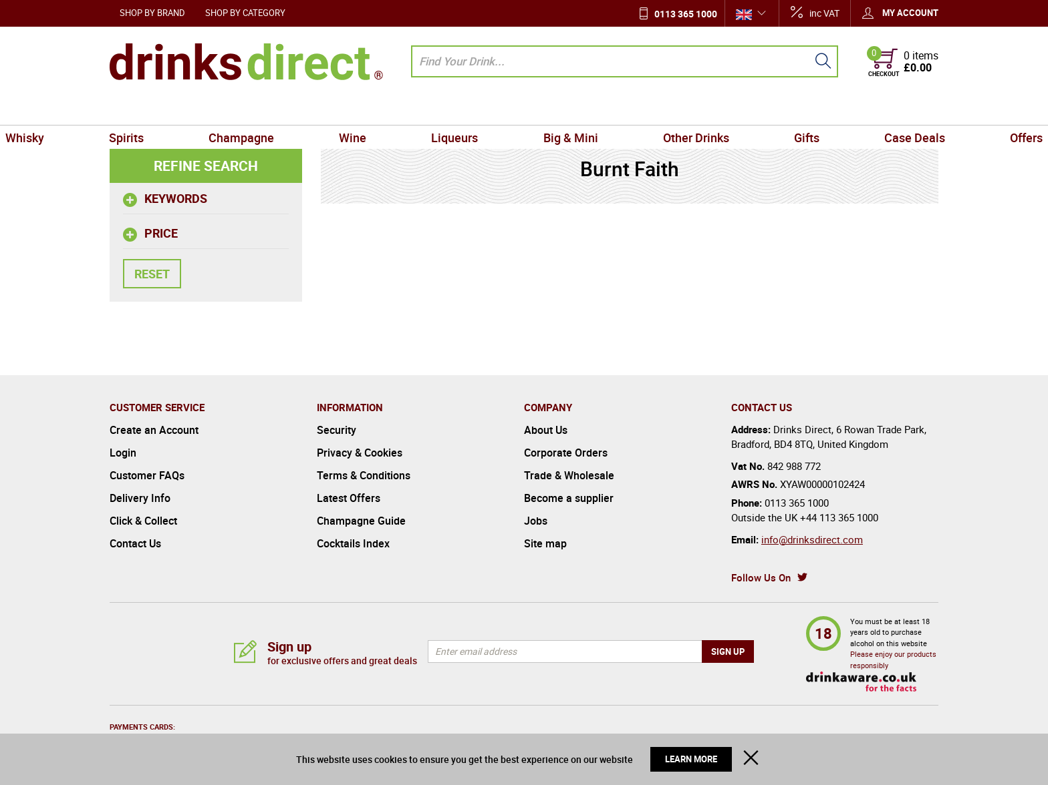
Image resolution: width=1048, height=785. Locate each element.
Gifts (746, 109)
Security (336, 430)
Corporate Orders (566, 452)
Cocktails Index (353, 543)
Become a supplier (569, 498)
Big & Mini (558, 109)
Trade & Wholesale (569, 475)
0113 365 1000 (685, 13)
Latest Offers (348, 498)
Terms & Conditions (363, 475)
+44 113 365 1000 (839, 517)
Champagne (302, 109)
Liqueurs (467, 109)
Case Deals (829, 109)
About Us (545, 430)
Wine (389, 109)
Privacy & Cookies (359, 452)
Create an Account (154, 430)
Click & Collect (143, 520)
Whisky (134, 109)
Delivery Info (140, 498)
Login (123, 452)
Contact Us (135, 543)
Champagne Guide (361, 520)
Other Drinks (659, 109)
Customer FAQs (147, 475)
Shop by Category (245, 13)
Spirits (211, 109)
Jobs (535, 520)
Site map (545, 543)
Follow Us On (761, 577)
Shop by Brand (152, 13)
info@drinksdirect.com (812, 539)
